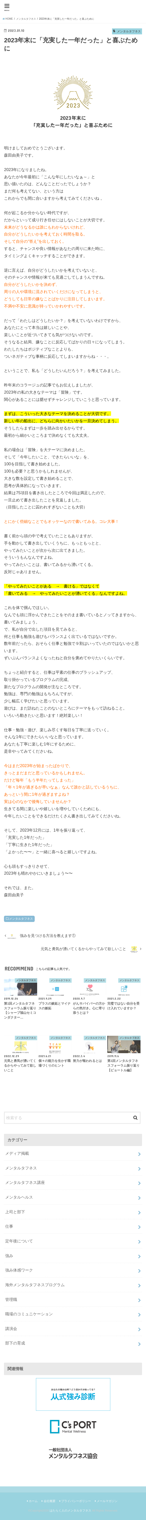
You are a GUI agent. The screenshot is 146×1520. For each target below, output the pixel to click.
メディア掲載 (17, 1153)
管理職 (11, 1299)
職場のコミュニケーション (29, 1314)
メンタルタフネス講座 (25, 1182)
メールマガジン (107, 1501)
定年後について (19, 1241)
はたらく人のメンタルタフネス (70, 1510)
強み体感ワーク (19, 1270)
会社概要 (50, 1501)
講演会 (11, 1328)
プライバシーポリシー (76, 1501)
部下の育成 (15, 1343)
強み (9, 1255)
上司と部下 (15, 1212)
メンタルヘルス (19, 1197)
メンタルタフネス (21, 918)
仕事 (9, 1226)
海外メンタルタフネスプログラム (35, 1284)
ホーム (33, 1501)
